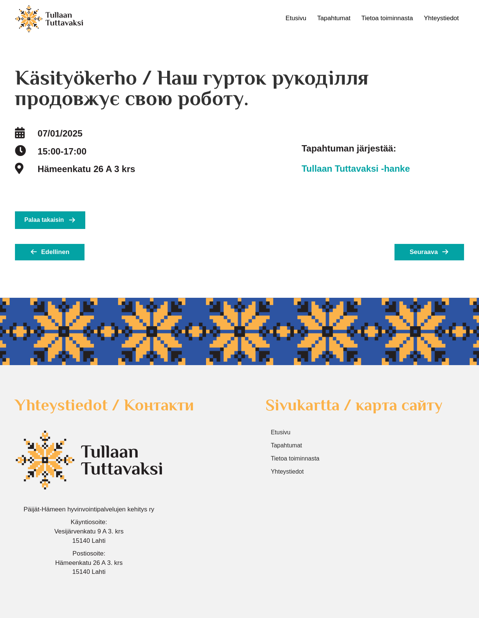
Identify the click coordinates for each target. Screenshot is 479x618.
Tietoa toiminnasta (387, 18)
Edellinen (55, 252)
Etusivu (296, 18)
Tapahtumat (333, 18)
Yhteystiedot (441, 18)
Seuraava (423, 252)
